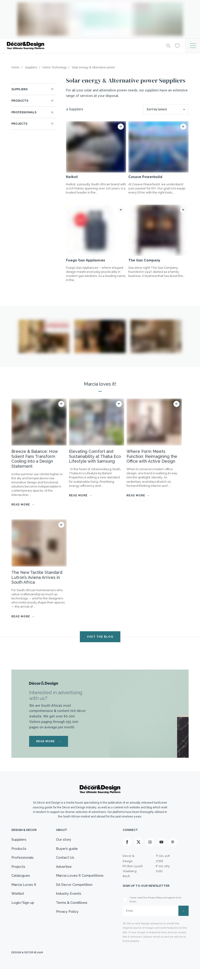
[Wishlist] (177, 45)
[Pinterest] (172, 842)
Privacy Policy (67, 912)
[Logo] (83, 46)
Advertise (64, 867)
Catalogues (20, 876)
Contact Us (65, 858)
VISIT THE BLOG (100, 636)
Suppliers (19, 89)
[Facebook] (127, 842)
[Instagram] (149, 842)
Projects (19, 123)
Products (19, 100)
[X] (138, 842)
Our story (63, 840)
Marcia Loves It (23, 885)
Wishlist (17, 894)
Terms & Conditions (71, 903)
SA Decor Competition (74, 885)
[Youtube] (161, 842)
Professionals (23, 112)
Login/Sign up (22, 903)
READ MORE (48, 741)
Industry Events (68, 894)
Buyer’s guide (67, 849)
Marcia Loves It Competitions (80, 876)
